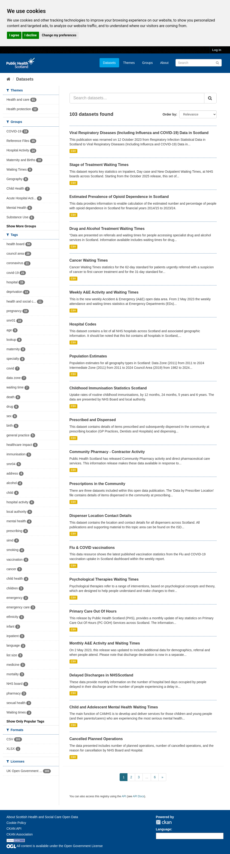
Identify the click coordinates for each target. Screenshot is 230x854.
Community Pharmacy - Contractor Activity (107, 452)
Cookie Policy (16, 823)
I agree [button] (14, 35)
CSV (73, 151)
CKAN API (13, 828)
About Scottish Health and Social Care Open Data (42, 817)
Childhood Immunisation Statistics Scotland (108, 388)
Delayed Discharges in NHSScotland (101, 675)
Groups (147, 63)
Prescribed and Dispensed (93, 420)
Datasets (109, 63)
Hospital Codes (83, 324)
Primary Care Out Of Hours (93, 611)
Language (163, 829)
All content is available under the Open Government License (54, 846)
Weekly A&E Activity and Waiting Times (104, 292)
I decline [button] (30, 35)
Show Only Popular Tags (25, 721)
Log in (216, 50)
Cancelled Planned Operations (96, 739)
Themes (129, 63)
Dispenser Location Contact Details (101, 516)
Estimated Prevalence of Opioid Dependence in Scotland (119, 197)
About (164, 63)
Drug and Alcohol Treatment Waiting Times (107, 229)
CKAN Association (19, 834)
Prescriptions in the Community (97, 484)
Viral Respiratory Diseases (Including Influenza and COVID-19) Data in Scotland (139, 133)
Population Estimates (88, 356)
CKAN (164, 822)
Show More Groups (21, 226)
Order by (169, 114)
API (124, 796)
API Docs (138, 796)
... (146, 777)
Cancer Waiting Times (89, 260)
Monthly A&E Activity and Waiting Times (105, 643)
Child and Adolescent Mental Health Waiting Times (114, 707)
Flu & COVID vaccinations (92, 548)
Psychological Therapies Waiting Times (104, 579)
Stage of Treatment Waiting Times (99, 165)
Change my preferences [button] (59, 35)
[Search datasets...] (137, 98)
